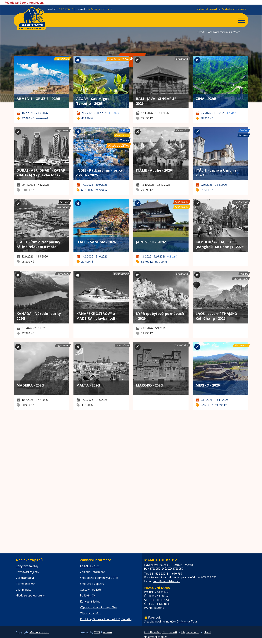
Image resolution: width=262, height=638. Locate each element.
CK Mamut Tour (187, 621)
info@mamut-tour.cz (99, 9)
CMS (97, 632)
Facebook (154, 617)
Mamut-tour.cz (39, 632)
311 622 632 (65, 9)
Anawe (107, 632)
